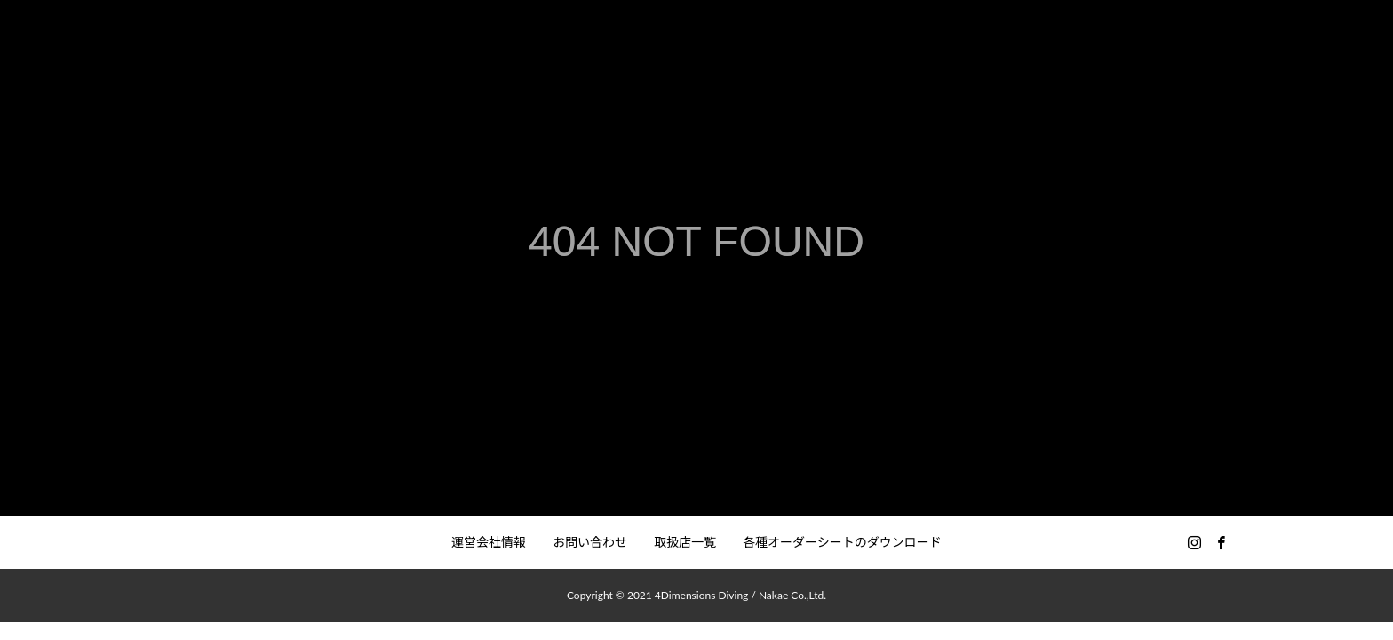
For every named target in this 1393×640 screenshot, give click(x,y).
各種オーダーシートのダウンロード (842, 541)
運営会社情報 (488, 541)
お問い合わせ (590, 541)
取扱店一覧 (685, 541)
